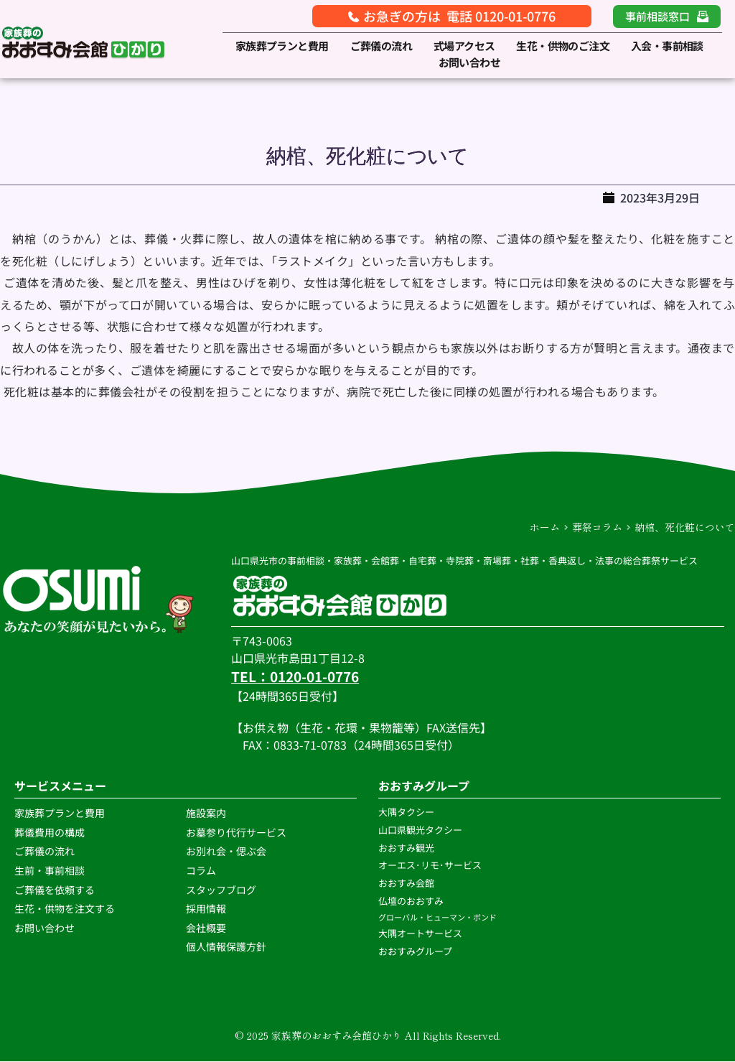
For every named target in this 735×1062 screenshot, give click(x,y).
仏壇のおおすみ (411, 901)
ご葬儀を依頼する (54, 889)
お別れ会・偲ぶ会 (226, 851)
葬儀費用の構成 (49, 832)
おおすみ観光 (406, 847)
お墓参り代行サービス (236, 832)
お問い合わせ (44, 928)
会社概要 (206, 928)
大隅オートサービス (420, 934)
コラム (201, 871)
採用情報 (206, 909)
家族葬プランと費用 (59, 813)
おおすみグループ (416, 952)
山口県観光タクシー (420, 830)
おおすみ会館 (406, 883)
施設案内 (206, 813)
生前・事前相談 (50, 871)
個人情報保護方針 (227, 947)
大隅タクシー (406, 812)
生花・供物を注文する (65, 909)
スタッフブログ (222, 889)
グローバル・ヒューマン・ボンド (438, 917)
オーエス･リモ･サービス (431, 865)
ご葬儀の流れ (45, 851)
